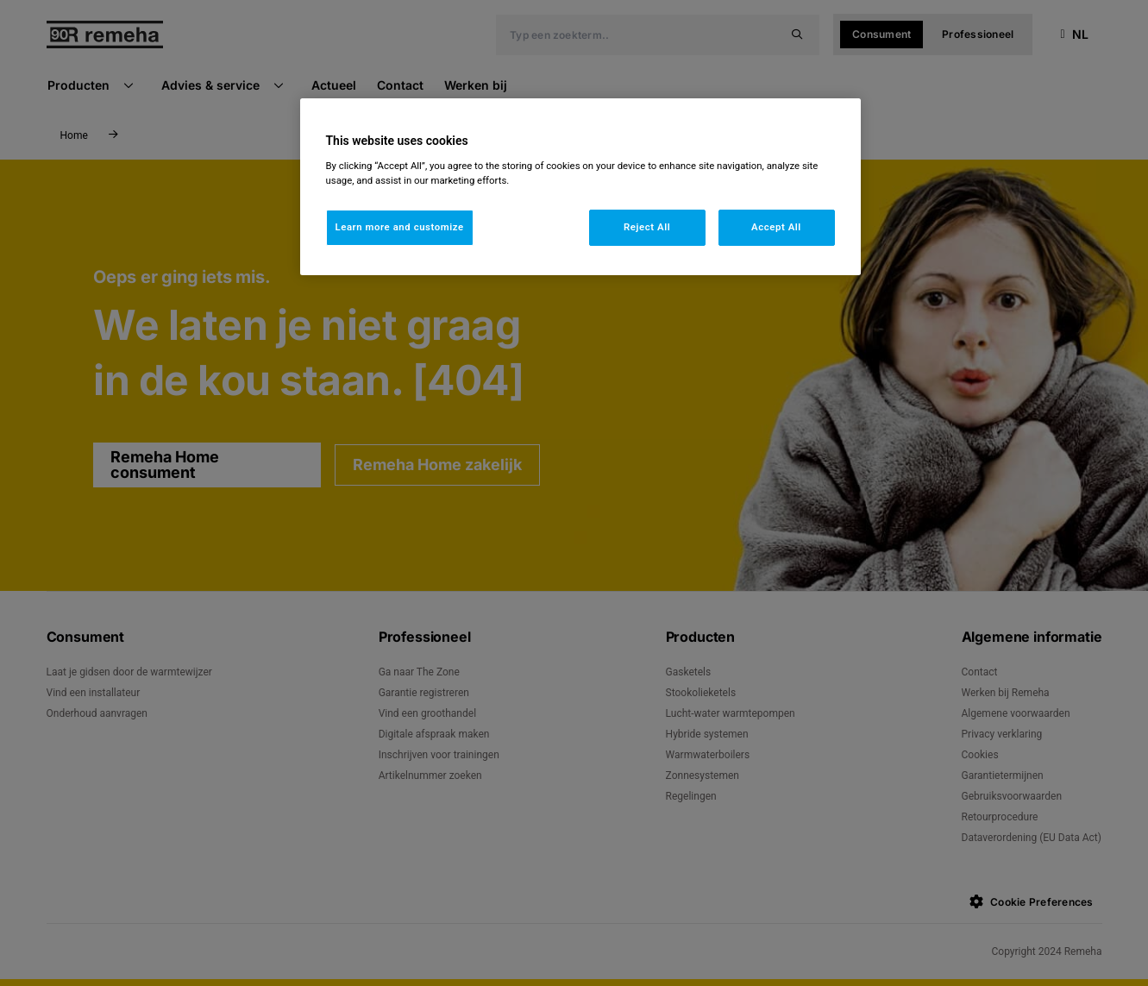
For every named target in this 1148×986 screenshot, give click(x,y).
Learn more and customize (400, 227)
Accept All (776, 227)
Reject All (647, 227)
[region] (580, 186)
